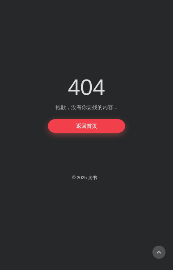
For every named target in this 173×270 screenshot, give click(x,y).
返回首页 (86, 126)
